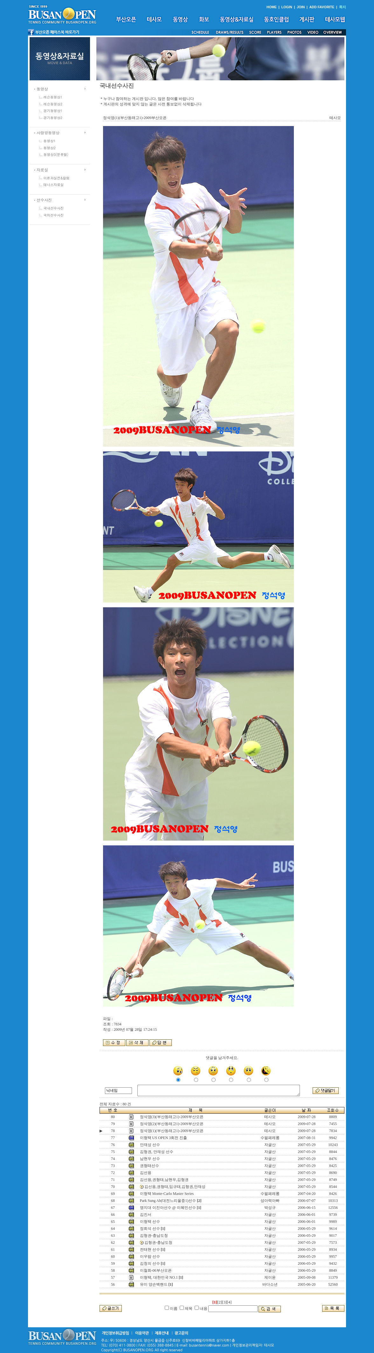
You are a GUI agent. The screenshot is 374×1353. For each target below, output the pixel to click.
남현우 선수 (150, 1158)
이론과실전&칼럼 (57, 178)
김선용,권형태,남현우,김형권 (164, 1179)
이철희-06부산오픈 (156, 1270)
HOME (272, 7)
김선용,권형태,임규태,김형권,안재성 (174, 1186)
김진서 (145, 1214)
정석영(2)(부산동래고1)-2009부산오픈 (172, 1124)
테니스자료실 (54, 184)
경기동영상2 (53, 117)
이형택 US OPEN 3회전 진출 (163, 1138)
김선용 (145, 1172)
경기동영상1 (53, 110)
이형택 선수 (150, 1221)
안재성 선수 (150, 1145)
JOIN (301, 7)
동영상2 (50, 147)
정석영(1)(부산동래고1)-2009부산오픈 (172, 1131)
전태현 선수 (150, 1249)
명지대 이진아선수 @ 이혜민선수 (168, 1207)
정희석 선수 (150, 1228)
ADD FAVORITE (322, 7)
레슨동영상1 (53, 97)
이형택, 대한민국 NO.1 (159, 1277)
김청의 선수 (150, 1263)
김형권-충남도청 (154, 1235)
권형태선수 (149, 1165)
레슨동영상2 (53, 104)
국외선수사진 (54, 215)
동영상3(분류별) (56, 154)
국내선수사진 (54, 208)
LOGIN (286, 7)
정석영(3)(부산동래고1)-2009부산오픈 (172, 1117)
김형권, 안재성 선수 (156, 1152)
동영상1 (50, 140)
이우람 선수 (150, 1256)
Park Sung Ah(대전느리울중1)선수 (168, 1200)
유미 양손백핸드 (154, 1284)
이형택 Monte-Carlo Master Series (167, 1193)
